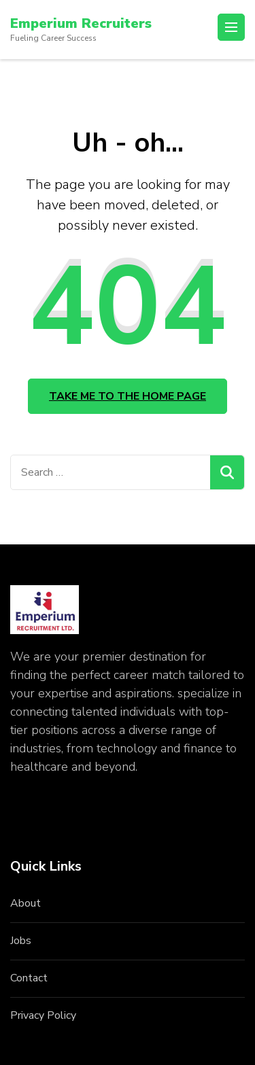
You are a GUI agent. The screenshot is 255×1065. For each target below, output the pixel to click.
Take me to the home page (127, 396)
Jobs (20, 940)
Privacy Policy (43, 1015)
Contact (29, 978)
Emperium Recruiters (81, 23)
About (25, 903)
